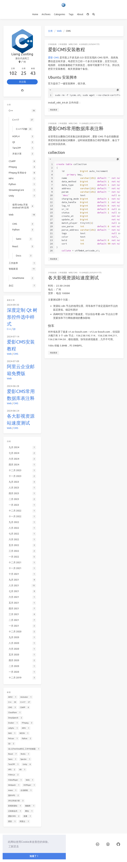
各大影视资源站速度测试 (73, 277)
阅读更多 (53, 110)
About (80, 14)
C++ (9, 329)
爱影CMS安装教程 (66, 49)
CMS (75, 44)
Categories (59, 14)
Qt (14, 329)
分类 (50, 31)
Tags (71, 14)
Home (35, 14)
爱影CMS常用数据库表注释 (75, 128)
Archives (46, 14)
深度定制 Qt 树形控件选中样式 (22, 316)
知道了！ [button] (34, 856)
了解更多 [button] (13, 846)
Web (59, 31)
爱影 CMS (53, 57)
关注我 (22, 81)
